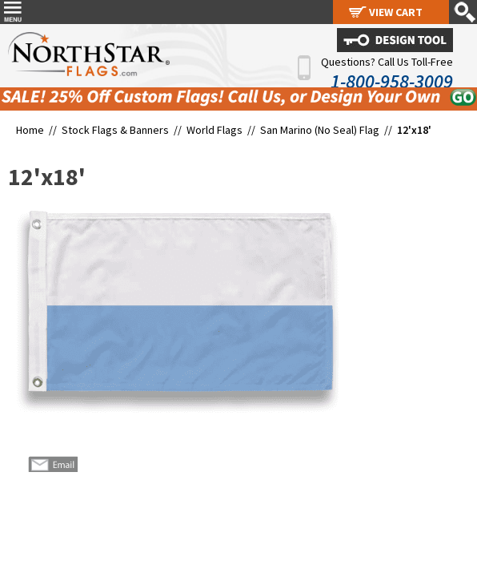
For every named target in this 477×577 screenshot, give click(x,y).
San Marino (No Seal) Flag (319, 130)
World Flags (214, 130)
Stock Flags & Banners (115, 130)
